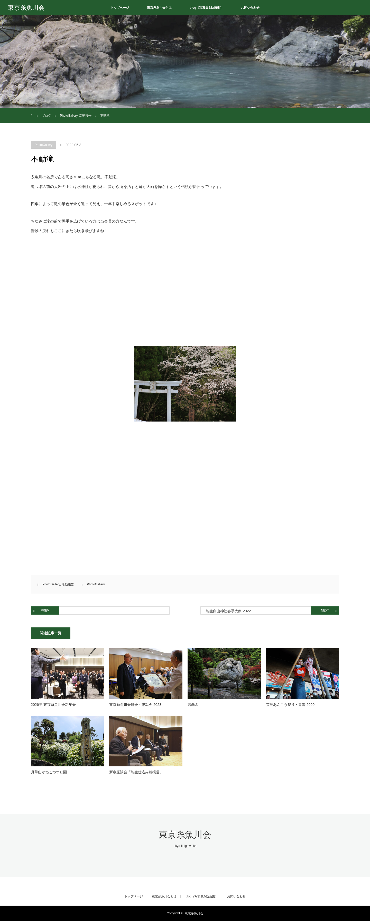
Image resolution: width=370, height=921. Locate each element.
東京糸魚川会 (26, 7)
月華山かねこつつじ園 (49, 772)
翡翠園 (193, 705)
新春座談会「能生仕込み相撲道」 (136, 772)
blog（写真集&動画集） (206, 7)
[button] (185, 384)
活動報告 (68, 584)
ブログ (46, 115)
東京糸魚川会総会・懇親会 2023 (135, 705)
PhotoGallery (43, 145)
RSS (185, 886)
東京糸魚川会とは (159, 7)
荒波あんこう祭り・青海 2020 (290, 705)
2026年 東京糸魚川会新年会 (53, 705)
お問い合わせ (250, 7)
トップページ (119, 7)
